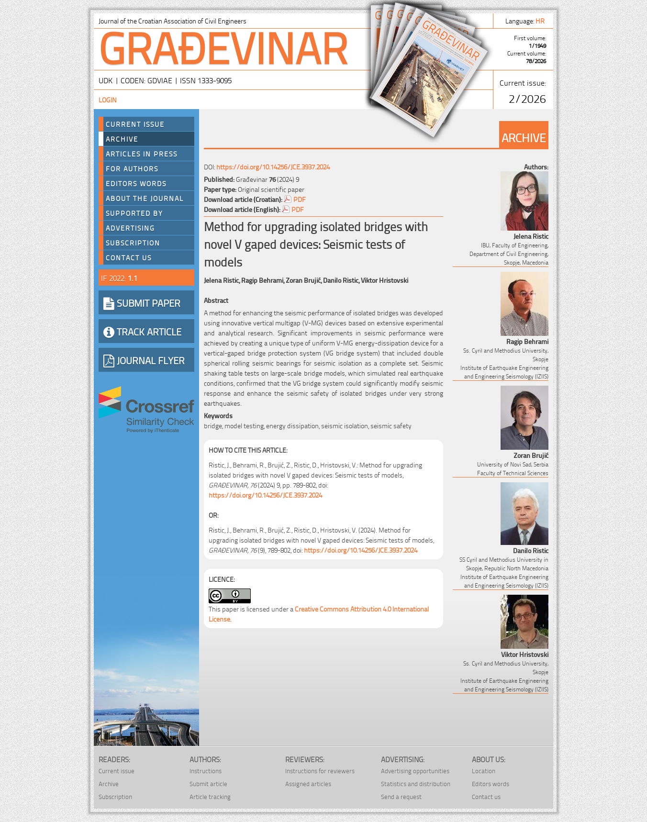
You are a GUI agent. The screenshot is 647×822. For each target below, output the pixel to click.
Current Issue (135, 124)
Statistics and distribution (415, 783)
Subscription (133, 242)
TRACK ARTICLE (142, 331)
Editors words (136, 183)
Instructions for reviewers (320, 770)
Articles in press (142, 153)
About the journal (145, 198)
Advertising (130, 228)
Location (483, 770)
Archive (122, 139)
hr (540, 20)
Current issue (116, 770)
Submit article (208, 783)
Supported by (134, 213)
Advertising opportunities (415, 770)
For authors (132, 168)
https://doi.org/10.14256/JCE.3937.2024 (273, 166)
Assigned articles (308, 783)
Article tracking (210, 796)
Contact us (129, 257)
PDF (299, 199)
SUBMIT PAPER (141, 302)
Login (108, 99)
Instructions (206, 770)
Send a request (401, 796)
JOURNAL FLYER (144, 360)
